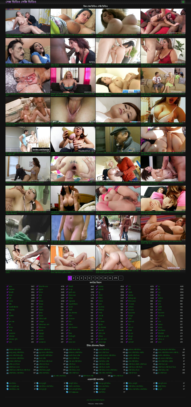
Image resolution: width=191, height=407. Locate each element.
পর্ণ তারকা (131, 304)
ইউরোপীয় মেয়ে (43, 286)
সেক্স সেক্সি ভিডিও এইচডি (165, 361)
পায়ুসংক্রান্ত (71, 301)
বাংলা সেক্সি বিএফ (103, 352)
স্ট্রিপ (159, 295)
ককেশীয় (11, 316)
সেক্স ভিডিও (101, 392)
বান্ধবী (70, 310)
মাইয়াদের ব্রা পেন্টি (163, 336)
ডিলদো (41, 316)
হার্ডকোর (100, 286)
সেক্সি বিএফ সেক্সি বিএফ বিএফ (167, 367)
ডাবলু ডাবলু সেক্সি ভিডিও (16, 352)
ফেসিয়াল (131, 307)
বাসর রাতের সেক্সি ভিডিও (16, 358)
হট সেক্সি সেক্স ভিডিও (60, 376)
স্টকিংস (100, 298)
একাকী (160, 307)
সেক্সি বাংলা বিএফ (44, 364)
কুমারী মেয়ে (71, 292)
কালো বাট (131, 322)
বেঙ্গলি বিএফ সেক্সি (104, 358)
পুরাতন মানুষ (102, 342)
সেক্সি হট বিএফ (132, 373)
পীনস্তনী (70, 286)
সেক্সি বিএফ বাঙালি (104, 367)
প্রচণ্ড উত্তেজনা (72, 327)
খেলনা (11, 301)
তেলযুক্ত (41, 322)
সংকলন (100, 301)
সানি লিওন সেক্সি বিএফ (45, 361)
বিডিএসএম (42, 327)
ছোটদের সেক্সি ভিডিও (134, 349)
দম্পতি (100, 313)
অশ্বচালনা (11, 289)
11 (110, 278)
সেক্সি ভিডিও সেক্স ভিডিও (16, 373)
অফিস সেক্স (101, 333)
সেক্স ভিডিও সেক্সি (103, 361)
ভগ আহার (101, 322)
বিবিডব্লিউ (161, 333)
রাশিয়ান (100, 336)
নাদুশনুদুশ (41, 333)
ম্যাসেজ (41, 330)
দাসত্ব (10, 330)
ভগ (159, 286)
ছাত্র (129, 324)
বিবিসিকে (101, 310)
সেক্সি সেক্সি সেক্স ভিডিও (105, 373)
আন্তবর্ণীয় (11, 310)
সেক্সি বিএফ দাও (43, 367)
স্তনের (70, 339)
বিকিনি (130, 330)
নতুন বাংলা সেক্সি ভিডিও (46, 352)
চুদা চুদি (160, 389)
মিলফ (10, 295)
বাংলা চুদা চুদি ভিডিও (104, 383)
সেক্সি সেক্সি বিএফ (73, 373)
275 (115, 278)
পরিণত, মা (161, 339)
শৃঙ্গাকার (41, 301)
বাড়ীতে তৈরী (42, 319)
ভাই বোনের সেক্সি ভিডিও (165, 358)
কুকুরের (41, 289)
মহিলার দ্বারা (72, 295)
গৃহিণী (129, 319)
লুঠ (99, 292)
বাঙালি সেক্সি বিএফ (134, 355)
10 (105, 278)
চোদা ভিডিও (12, 383)
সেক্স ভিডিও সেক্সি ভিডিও (21, 2)
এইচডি (130, 292)
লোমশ (41, 307)
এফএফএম (161, 316)
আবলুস (130, 316)
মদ (69, 330)
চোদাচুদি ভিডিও (72, 383)
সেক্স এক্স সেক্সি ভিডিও (75, 361)
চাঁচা (159, 289)
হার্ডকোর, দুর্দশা (13, 339)
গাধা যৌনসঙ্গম (72, 313)
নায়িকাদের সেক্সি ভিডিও (75, 352)
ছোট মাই (100, 289)
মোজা (159, 342)
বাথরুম (130, 339)
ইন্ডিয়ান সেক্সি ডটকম (15, 349)
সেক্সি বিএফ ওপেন (14, 367)
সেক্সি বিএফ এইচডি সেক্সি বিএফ (137, 364)
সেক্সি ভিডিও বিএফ (133, 370)
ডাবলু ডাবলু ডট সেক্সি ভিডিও (166, 349)
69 (9, 324)
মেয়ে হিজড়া (161, 330)
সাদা (129, 289)
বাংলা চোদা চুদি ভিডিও (75, 389)
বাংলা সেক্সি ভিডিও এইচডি (136, 352)
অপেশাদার (101, 307)
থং (158, 319)
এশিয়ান (70, 298)
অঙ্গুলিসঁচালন (73, 304)
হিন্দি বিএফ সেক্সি (88, 376)
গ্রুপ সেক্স (11, 322)
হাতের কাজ (131, 313)
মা (9, 319)
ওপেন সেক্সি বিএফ (103, 349)
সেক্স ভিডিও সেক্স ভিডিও (46, 386)
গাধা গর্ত (130, 327)
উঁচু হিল (100, 324)
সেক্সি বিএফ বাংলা (73, 367)
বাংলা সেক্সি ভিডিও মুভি (16, 355)
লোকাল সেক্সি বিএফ (15, 361)
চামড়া (159, 301)
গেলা (159, 322)
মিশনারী (11, 292)
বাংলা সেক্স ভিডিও (103, 386)
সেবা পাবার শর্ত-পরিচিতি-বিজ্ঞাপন (95, 400)
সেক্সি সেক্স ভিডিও (44, 373)
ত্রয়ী (10, 298)
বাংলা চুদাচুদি (42, 383)
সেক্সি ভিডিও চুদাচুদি (44, 370)
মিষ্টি (10, 304)
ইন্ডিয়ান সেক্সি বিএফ (44, 349)
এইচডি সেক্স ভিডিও (74, 386)
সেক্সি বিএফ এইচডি (104, 364)
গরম (40, 298)
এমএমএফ (71, 319)
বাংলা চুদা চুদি (43, 389)
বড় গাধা (130, 333)
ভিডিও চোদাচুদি (132, 383)
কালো (100, 304)
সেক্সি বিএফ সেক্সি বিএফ (135, 367)
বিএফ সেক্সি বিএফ (73, 358)
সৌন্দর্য (100, 295)
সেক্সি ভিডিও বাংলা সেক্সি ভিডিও (107, 370)
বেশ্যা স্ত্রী (100, 316)
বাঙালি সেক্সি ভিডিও (164, 355)
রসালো (160, 327)
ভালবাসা (41, 339)
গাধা (129, 286)
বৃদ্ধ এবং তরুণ (102, 339)
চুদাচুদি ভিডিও (162, 386)
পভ (10, 313)
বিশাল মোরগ (132, 301)
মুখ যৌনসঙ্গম (102, 327)
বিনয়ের (41, 304)
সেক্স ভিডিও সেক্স (14, 389)
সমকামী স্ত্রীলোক (13, 307)
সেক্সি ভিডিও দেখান (74, 370)
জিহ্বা (70, 333)
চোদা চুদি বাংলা (162, 383)
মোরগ (70, 316)
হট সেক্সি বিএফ (162, 373)
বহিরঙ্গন (41, 310)
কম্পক (11, 327)
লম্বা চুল (130, 336)
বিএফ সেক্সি (42, 358)
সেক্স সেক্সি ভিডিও (133, 361)
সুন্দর (40, 295)
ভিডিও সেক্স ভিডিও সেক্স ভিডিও (137, 389)
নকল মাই (101, 330)
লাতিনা (70, 324)
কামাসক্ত (130, 295)
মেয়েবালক (12, 333)
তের (159, 292)
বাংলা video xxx (73, 392)
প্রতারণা (41, 336)
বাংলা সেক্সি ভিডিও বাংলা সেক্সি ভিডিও (169, 352)
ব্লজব (10, 286)
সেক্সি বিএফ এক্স (162, 364)
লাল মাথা (131, 310)
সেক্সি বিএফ (71, 364)
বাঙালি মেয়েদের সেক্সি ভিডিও (107, 355)
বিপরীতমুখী (71, 336)
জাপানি (70, 307)
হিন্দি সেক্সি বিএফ (118, 376)
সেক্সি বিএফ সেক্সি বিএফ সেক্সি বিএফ (19, 370)
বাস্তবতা (160, 324)
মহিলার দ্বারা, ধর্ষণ (44, 324)
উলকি (159, 310)
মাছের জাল (71, 342)
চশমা (69, 322)
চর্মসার (41, 313)
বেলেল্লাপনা (42, 342)
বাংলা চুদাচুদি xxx (14, 386)
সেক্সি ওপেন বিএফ (14, 364)
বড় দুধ (70, 289)
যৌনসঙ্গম (11, 336)
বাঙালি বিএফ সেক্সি (74, 355)
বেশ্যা (159, 304)
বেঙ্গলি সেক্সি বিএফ (133, 358)
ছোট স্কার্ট (131, 342)
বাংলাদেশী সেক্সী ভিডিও (46, 355)
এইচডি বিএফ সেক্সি (74, 349)
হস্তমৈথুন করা (132, 298)
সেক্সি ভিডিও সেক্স (163, 370)
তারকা (100, 319)
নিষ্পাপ (41, 292)
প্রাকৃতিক (160, 298)
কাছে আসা (161, 313)
